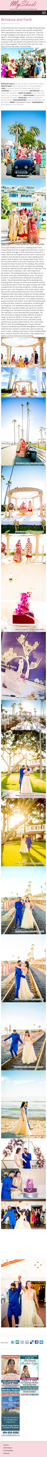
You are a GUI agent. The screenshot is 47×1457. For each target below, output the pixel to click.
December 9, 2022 (14, 23)
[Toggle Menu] (44, 13)
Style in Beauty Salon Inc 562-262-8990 (26, 86)
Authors (6, 1445)
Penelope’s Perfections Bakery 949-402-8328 (22, 88)
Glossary (6, 1453)
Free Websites (8, 1450)
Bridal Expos (7, 1448)
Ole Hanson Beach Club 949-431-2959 (28, 84)
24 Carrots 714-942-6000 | (20, 91)
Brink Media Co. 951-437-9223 (12, 105)
